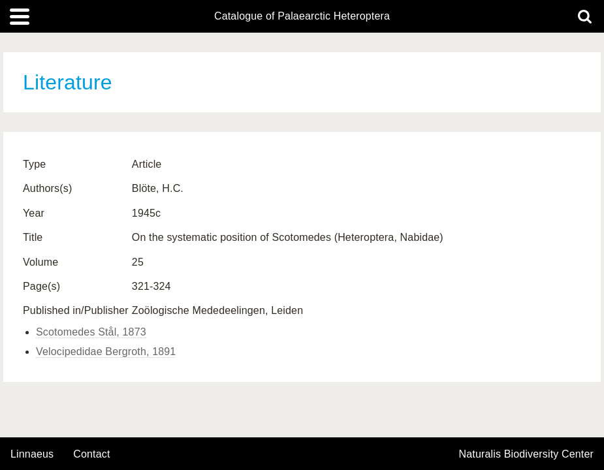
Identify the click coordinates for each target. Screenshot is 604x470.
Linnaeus (32, 454)
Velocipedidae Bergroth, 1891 (106, 351)
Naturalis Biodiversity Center (526, 454)
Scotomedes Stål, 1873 (91, 331)
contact (91, 454)
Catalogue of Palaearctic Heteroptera (302, 16)
